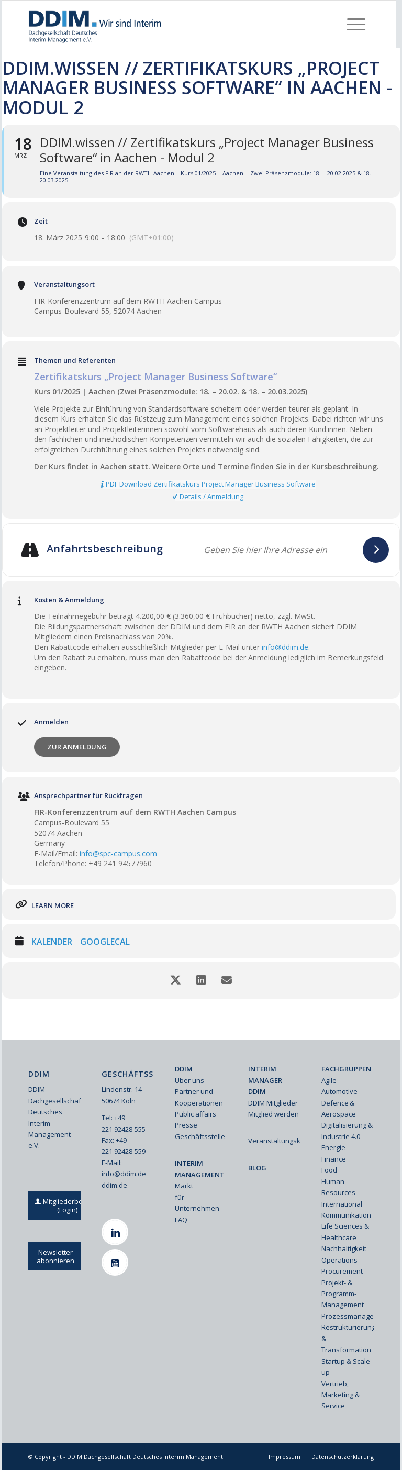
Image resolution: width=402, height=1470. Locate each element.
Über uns (189, 1080)
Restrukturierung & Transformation (347, 1338)
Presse (186, 1125)
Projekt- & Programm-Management (342, 1294)
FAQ (181, 1219)
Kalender (51, 942)
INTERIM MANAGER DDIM (265, 1080)
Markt (184, 1185)
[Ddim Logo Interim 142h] (95, 24)
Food (329, 1170)
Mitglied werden (273, 1114)
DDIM (184, 1069)
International (341, 1204)
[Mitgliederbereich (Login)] (67, 1205)
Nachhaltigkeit (343, 1248)
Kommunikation (346, 1215)
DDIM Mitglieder (273, 1103)
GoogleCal (105, 942)
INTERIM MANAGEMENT (200, 1168)
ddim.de (114, 1185)
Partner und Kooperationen (199, 1097)
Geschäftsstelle (200, 1136)
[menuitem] (356, 24)
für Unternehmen (197, 1202)
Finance (333, 1159)
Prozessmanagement (347, 1316)
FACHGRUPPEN (346, 1069)
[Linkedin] (116, 1232)
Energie (333, 1147)
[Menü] (356, 24)
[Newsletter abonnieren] (55, 1256)
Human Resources (338, 1187)
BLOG (257, 1168)
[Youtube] (116, 1262)
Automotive (339, 1091)
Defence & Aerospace (338, 1108)
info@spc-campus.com (118, 853)
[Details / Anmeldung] (209, 497)
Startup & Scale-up (346, 1366)
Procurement (342, 1271)
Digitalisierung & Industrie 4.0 (347, 1130)
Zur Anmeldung (77, 746)
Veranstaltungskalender (274, 1140)
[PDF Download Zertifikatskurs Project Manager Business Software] (209, 484)
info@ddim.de (285, 647)
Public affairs (195, 1114)
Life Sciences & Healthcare (345, 1231)
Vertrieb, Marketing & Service (340, 1395)
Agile (329, 1080)
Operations (339, 1260)
